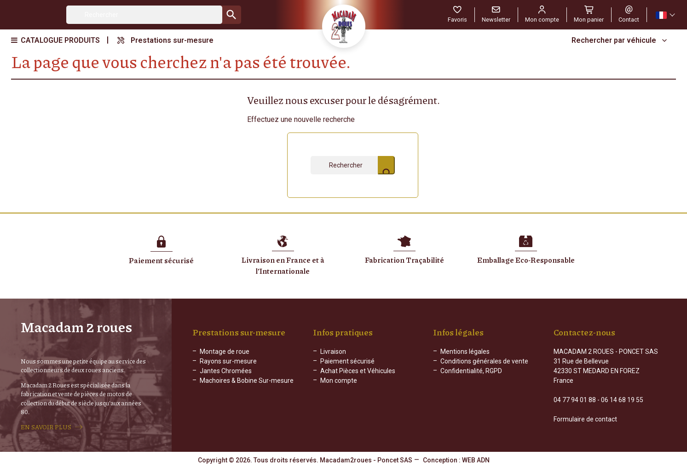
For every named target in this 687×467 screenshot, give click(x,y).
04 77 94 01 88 (575, 400)
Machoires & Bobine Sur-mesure (247, 380)
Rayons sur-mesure (228, 361)
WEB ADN (476, 460)
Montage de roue (224, 351)
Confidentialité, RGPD (471, 371)
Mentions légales (465, 351)
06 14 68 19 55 (622, 400)
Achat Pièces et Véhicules (357, 371)
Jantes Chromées (226, 371)
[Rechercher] (144, 15)
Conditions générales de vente (484, 361)
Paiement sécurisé (347, 361)
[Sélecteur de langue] (665, 15)
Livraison (333, 351)
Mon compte (338, 380)
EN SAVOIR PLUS (46, 427)
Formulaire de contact (585, 419)
